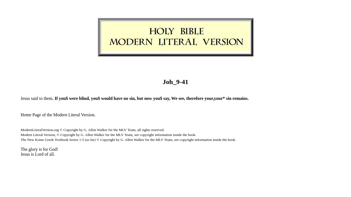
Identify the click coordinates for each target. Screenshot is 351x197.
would (107, 98)
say (166, 98)
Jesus (25, 98)
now (148, 98)
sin (132, 98)
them (48, 98)
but (140, 98)
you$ (63, 98)
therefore (194, 98)
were (73, 98)
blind (84, 98)
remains (240, 98)
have (118, 98)
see (181, 98)
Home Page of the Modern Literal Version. (58, 114)
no (126, 98)
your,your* (215, 98)
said (34, 98)
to (41, 98)
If (56, 98)
